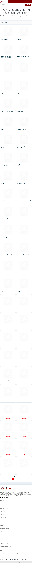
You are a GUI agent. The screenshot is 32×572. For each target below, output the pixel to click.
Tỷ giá (7, 559)
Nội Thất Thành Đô (22, 562)
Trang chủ (1, 7)
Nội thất (2, 538)
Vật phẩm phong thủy (4, 543)
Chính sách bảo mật (4, 503)
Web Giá (21, 559)
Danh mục (2, 511)
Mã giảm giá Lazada (4, 525)
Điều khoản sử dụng (4, 505)
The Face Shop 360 (12, 559)
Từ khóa (6, 7)
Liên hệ (1, 531)
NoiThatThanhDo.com (14, 562)
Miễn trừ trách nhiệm (4, 508)
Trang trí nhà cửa (3, 540)
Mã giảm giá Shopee (4, 528)
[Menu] (30, 1)
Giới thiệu (2, 500)
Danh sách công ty (4, 517)
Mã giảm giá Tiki (3, 523)
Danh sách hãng (3, 514)
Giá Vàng (17, 559)
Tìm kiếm (28, 4)
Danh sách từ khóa (4, 520)
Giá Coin (24, 559)
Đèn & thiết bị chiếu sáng (5, 546)
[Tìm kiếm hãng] (13, 5)
